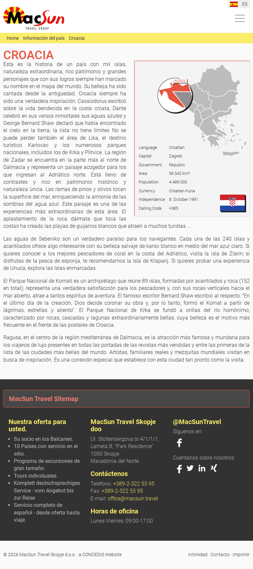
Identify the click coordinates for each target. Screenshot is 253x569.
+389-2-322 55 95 (134, 484)
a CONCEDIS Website (100, 554)
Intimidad (198, 554)
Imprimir (241, 554)
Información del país (44, 38)
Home (13, 38)
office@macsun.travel (133, 498)
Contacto (220, 554)
